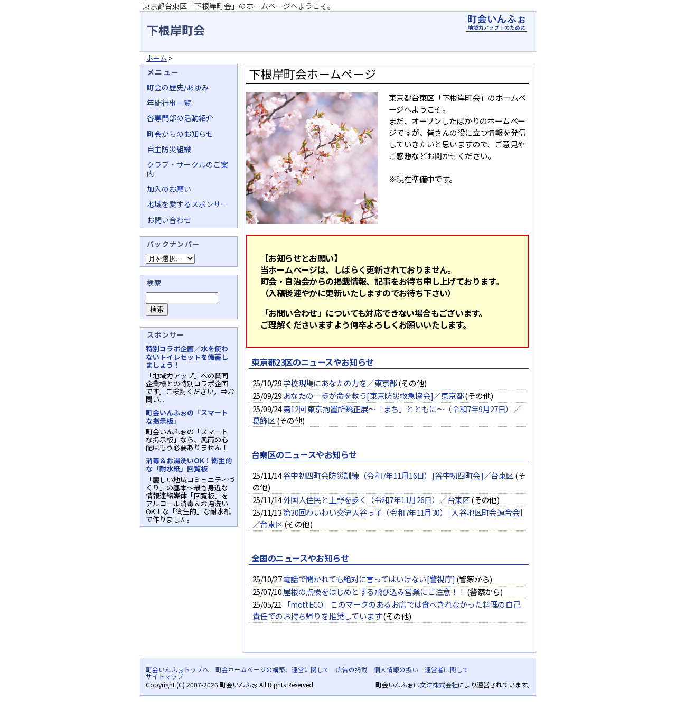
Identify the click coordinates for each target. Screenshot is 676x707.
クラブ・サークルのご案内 (187, 168)
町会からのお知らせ (180, 133)
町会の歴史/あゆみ (178, 87)
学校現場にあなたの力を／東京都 (340, 382)
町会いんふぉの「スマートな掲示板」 (187, 416)
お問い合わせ (169, 220)
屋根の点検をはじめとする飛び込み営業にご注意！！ (374, 591)
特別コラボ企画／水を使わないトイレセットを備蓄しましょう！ (187, 356)
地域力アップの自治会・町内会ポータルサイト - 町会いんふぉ (496, 23)
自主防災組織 (169, 149)
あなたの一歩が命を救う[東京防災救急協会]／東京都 (373, 395)
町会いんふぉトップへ (177, 669)
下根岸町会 (176, 29)
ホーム (156, 58)
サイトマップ (165, 676)
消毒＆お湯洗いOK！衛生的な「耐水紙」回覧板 (189, 464)
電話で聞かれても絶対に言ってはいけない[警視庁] (369, 578)
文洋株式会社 (439, 684)
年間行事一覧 (169, 102)
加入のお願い (169, 188)
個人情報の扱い (396, 669)
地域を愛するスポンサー (187, 204)
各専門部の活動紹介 (180, 118)
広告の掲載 (352, 669)
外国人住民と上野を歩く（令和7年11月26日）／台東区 (376, 499)
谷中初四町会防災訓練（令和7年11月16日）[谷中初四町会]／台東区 (398, 475)
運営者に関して (447, 669)
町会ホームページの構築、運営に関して (272, 669)
